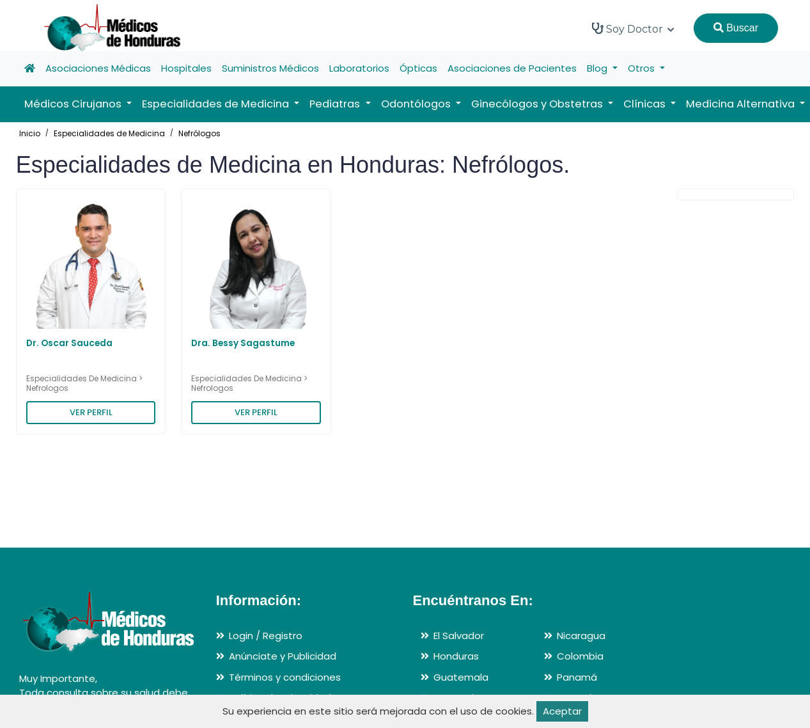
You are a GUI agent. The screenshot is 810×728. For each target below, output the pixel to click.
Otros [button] (642, 68)
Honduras (456, 656)
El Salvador (458, 635)
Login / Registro (265, 635)
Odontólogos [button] (417, 104)
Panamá (577, 677)
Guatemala (460, 677)
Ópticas (418, 68)
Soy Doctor (633, 28)
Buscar (735, 27)
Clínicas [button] (645, 104)
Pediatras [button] (335, 104)
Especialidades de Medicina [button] (217, 104)
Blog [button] (598, 68)
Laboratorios (359, 68)
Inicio (29, 133)
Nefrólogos (199, 133)
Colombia (580, 656)
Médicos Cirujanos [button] (74, 104)
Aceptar (562, 711)
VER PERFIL (91, 412)
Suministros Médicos (270, 68)
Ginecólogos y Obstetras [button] (538, 104)
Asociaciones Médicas (98, 68)
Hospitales (186, 68)
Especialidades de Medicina (109, 133)
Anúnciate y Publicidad (282, 656)
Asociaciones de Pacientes (512, 68)
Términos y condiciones (285, 677)
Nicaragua (581, 635)
